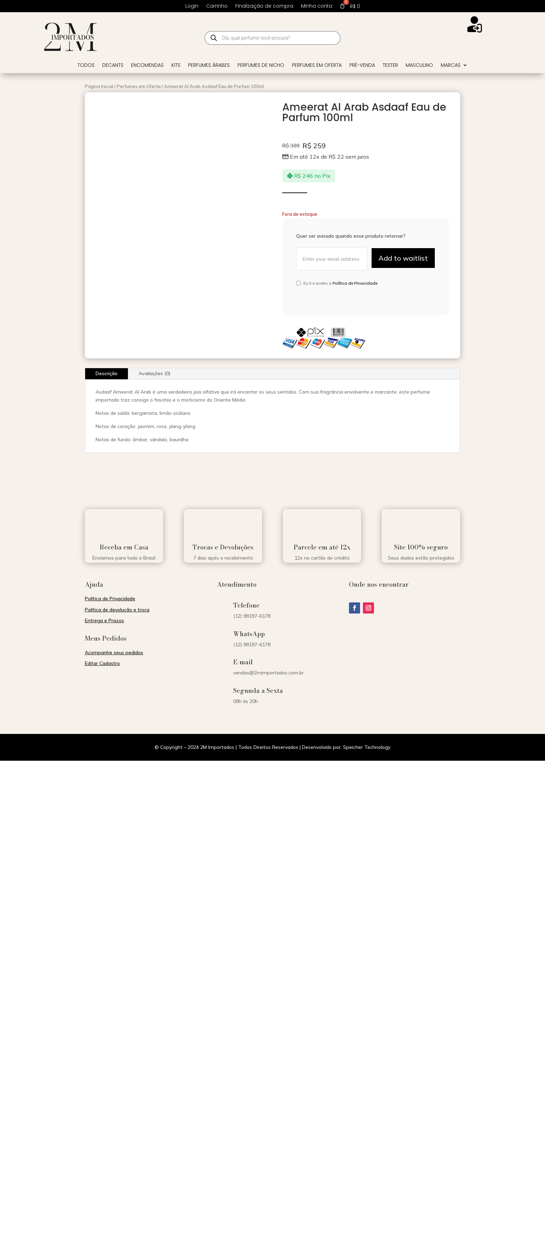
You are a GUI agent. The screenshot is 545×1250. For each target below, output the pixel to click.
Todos (86, 66)
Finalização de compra (264, 6)
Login (191, 6)
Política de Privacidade (355, 283)
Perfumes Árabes (209, 66)
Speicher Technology (366, 747)
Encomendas (147, 66)
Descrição (106, 373)
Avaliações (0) (155, 373)
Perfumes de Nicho (260, 66)
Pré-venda (362, 66)
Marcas (451, 66)
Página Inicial (99, 86)
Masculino (419, 66)
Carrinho (217, 6)
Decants (112, 66)
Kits (175, 66)
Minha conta (316, 6)
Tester (390, 66)
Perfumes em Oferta (317, 66)
